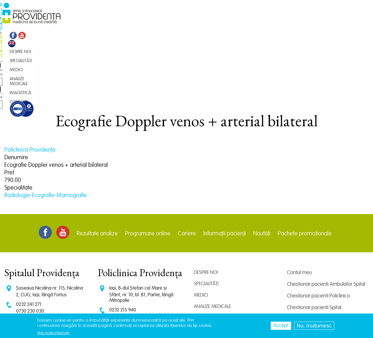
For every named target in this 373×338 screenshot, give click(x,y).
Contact (203, 265)
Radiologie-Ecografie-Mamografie (45, 132)
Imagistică (206, 254)
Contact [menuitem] (206, 22)
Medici (201, 231)
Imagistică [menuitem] (183, 22)
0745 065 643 (123, 264)
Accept (280, 325)
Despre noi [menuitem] (80, 22)
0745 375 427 (29, 253)
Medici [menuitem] (125, 22)
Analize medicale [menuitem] (152, 22)
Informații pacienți (224, 170)
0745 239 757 (123, 258)
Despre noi (206, 208)
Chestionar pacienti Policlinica (318, 232)
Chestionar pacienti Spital (314, 244)
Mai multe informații (53, 333)
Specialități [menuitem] (105, 22)
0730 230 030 (30, 247)
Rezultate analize (97, 170)
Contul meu (299, 209)
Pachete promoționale (305, 170)
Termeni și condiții (305, 267)
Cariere (187, 170)
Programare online (147, 170)
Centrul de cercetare (309, 255)
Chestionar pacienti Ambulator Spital (326, 220)
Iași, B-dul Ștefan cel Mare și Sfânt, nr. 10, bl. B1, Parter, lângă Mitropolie (141, 230)
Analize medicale (212, 243)
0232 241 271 (28, 241)
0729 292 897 (122, 253)
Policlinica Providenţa (29, 87)
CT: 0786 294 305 (33, 258)
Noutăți (261, 170)
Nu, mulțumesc (314, 326)
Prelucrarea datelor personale (319, 279)
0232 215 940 (122, 246)
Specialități (206, 220)
